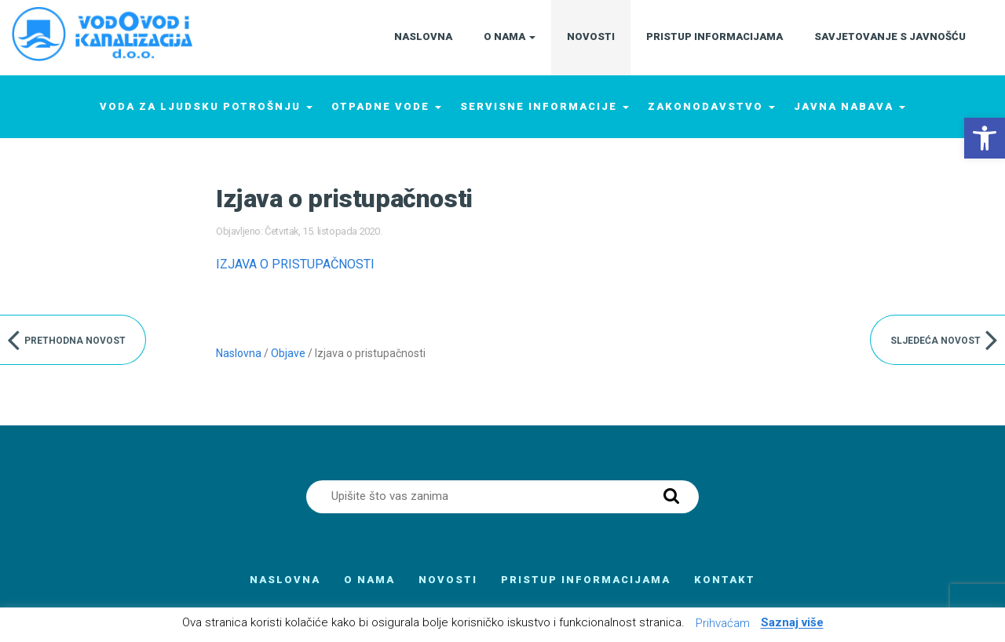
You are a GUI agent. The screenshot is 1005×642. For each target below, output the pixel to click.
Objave (288, 353)
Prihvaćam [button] (723, 623)
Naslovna (238, 353)
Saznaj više (792, 623)
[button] (984, 138)
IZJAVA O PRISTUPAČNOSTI (295, 264)
